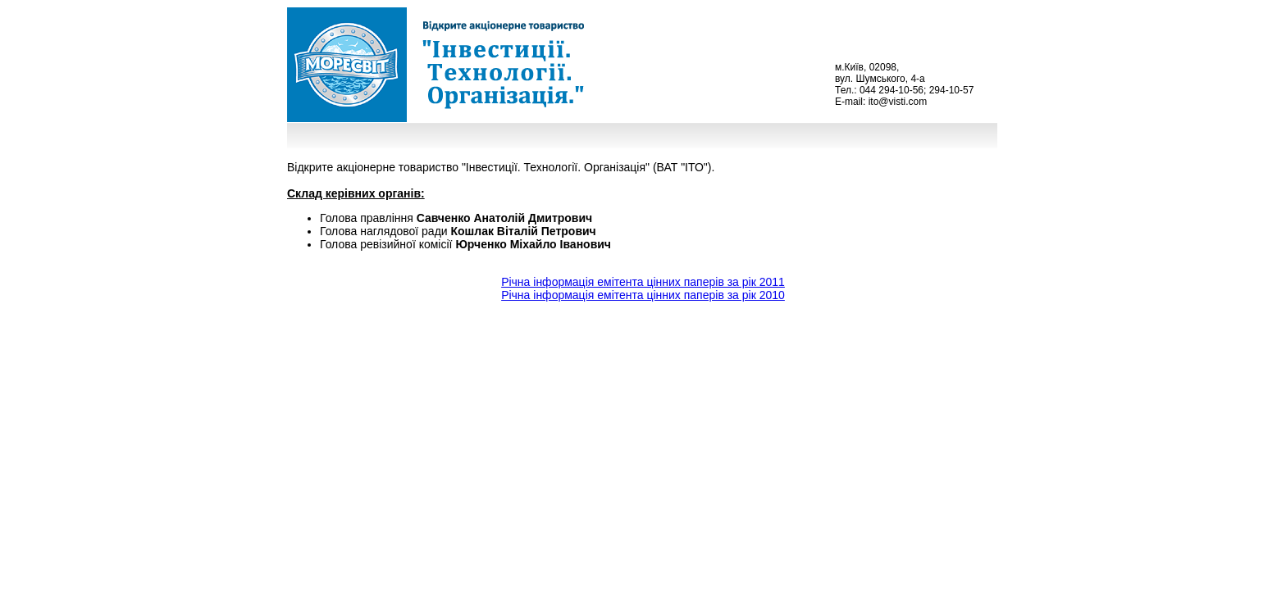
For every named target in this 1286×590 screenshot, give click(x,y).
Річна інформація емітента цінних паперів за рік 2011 (643, 281)
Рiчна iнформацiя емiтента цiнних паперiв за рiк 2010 (643, 295)
